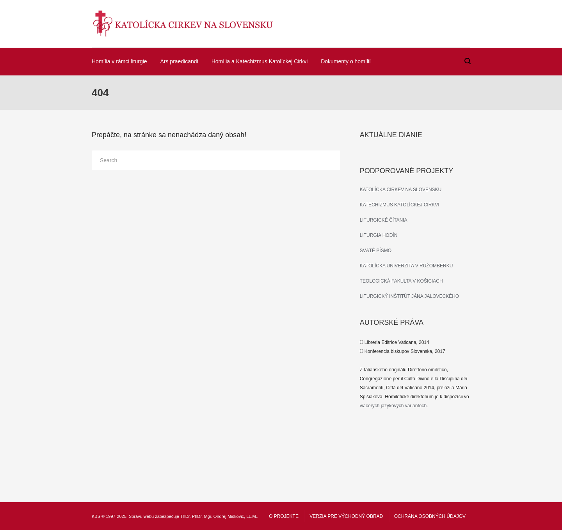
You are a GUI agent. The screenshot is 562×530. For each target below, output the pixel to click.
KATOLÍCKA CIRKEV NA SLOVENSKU (401, 189)
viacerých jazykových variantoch (393, 405)
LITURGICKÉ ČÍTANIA (383, 220)
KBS (96, 516)
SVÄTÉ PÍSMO (375, 250)
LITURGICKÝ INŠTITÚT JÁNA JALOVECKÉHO (409, 296)
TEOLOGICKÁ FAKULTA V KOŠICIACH (401, 281)
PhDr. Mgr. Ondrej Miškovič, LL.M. (224, 516)
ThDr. (185, 516)
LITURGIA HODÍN (379, 235)
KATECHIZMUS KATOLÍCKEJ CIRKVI (399, 205)
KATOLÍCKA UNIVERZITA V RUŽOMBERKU (406, 266)
